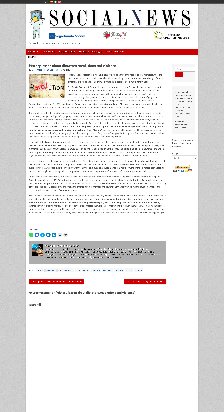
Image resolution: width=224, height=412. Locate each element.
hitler (78, 270)
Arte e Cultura (113, 51)
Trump (129, 270)
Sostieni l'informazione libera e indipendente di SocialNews (183, 143)
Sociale (32, 51)
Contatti (32, 57)
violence (138, 270)
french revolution (65, 270)
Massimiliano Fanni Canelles (45, 69)
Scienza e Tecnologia (90, 51)
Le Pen (86, 270)
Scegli (175, 153)
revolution (107, 270)
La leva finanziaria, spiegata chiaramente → (145, 281)
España (51, 1)
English (59, 1)
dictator (40, 270)
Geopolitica (49, 51)
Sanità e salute (67, 51)
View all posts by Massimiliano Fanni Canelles (99, 257)
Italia (55, 1)
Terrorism (119, 270)
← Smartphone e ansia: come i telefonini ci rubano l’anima (56, 281)
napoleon (96, 270)
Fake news (50, 270)
